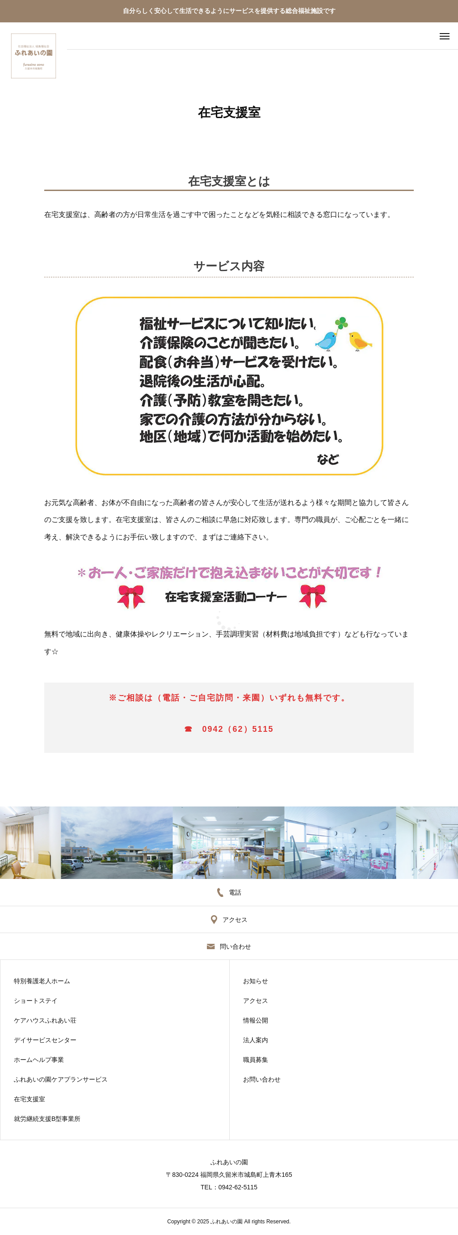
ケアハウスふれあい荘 (45, 1020)
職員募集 (255, 1060)
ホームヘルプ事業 (39, 1060)
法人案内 (255, 1040)
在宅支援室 (29, 1099)
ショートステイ (36, 1000)
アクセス (255, 1000)
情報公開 (255, 1020)
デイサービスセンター (45, 1040)
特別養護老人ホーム (42, 981)
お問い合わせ (262, 1079)
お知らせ (255, 981)
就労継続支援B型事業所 (47, 1119)
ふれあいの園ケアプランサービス (61, 1079)
